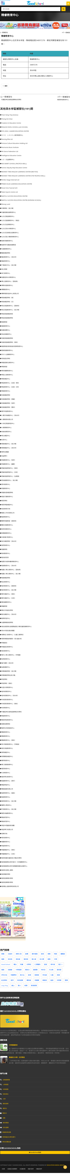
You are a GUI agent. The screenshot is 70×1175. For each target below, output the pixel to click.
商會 (58, 975)
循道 (2, 970)
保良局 (10, 959)
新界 (12, 980)
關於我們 (31, 1169)
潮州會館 (34, 954)
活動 (2, 1118)
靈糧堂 (63, 954)
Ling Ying (4, 985)
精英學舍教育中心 (63, 100)
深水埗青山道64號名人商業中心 (41, 76)
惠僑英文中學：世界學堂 (17, 1057)
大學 (3, 1099)
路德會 (37, 975)
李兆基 (44, 975)
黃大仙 (22, 975)
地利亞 (43, 970)
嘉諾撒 (35, 970)
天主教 (51, 970)
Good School (5, 964)
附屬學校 (13, 975)
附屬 (21, 964)
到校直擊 (20, 980)
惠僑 (2, 954)
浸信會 (18, 959)
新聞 (25, 985)
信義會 (10, 970)
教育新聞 (34, 985)
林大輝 (42, 959)
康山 (12, 985)
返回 (5, 86)
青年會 (53, 964)
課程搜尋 (4, 1104)
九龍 (51, 975)
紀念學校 (4, 980)
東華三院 (18, 954)
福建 (2, 959)
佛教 (49, 954)
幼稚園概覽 (5, 1080)
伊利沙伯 (4, 975)
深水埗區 (33, 70)
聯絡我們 (39, 1169)
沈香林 (10, 954)
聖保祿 (26, 959)
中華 (55, 959)
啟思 (42, 954)
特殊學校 (4, 1094)
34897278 (33, 65)
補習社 (3, 1108)
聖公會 (34, 959)
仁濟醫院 (37, 964)
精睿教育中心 (7, 36)
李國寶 (37, 980)
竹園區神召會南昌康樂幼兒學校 (11, 99)
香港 (29, 975)
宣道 (45, 964)
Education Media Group (55, 1165)
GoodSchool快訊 (35, 1152)
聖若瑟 (59, 970)
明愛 (55, 954)
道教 (49, 959)
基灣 (26, 954)
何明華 (59, 980)
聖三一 (60, 964)
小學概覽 (4, 1084)
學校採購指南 (5, 1142)
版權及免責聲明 (12, 1169)
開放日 (27, 970)
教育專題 (4, 1123)
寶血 (15, 964)
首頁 (3, 1169)
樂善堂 (44, 980)
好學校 (29, 964)
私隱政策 (22, 1169)
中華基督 (18, 970)
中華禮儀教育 (13, 1045)
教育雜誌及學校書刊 (7, 1137)
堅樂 (66, 980)
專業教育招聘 (5, 1132)
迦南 (51, 980)
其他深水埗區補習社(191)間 (16, 109)
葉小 (19, 985)
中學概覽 (4, 1089)
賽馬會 (29, 980)
